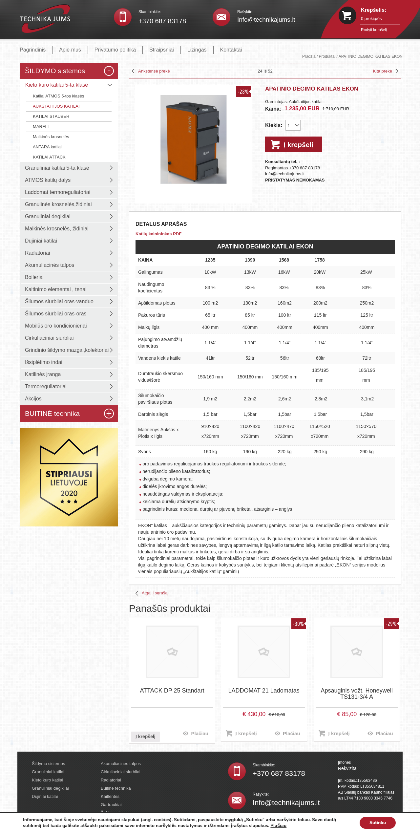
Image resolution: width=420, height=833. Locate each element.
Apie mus (70, 50)
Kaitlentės (110, 796)
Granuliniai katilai (48, 771)
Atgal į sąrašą (155, 592)
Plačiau (199, 733)
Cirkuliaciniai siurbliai (120, 771)
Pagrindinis (33, 50)
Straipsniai (161, 50)
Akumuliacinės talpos (121, 763)
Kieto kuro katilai (47, 780)
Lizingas (197, 50)
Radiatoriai (111, 780)
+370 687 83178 (162, 21)
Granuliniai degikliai (50, 788)
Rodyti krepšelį (374, 30)
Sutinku (377, 823)
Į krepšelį (298, 144)
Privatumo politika (115, 50)
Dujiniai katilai (45, 796)
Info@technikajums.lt (266, 19)
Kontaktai (231, 50)
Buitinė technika (116, 788)
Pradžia (309, 56)
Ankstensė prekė (154, 71)
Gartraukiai (111, 804)
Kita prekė (382, 71)
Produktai (327, 56)
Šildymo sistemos (48, 763)
